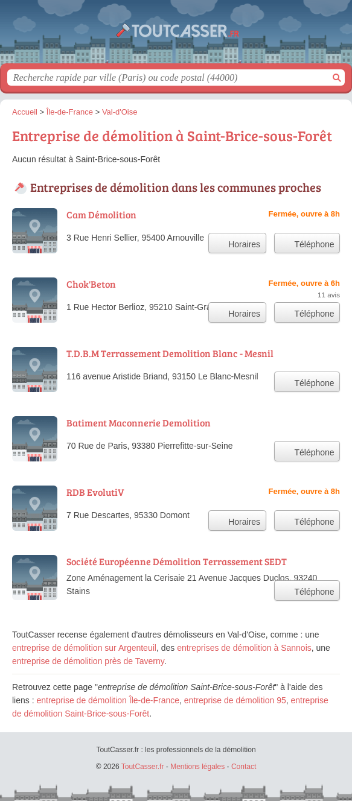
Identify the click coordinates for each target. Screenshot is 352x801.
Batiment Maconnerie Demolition (138, 422)
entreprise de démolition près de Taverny (88, 661)
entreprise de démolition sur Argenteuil (84, 648)
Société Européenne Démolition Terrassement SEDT (176, 561)
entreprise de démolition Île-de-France (107, 700)
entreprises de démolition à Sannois (244, 648)
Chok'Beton (91, 283)
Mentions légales (197, 766)
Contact (243, 766)
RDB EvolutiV (95, 492)
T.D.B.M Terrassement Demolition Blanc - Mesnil (170, 353)
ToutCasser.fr (176, 36)
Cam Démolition (101, 214)
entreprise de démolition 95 (235, 700)
